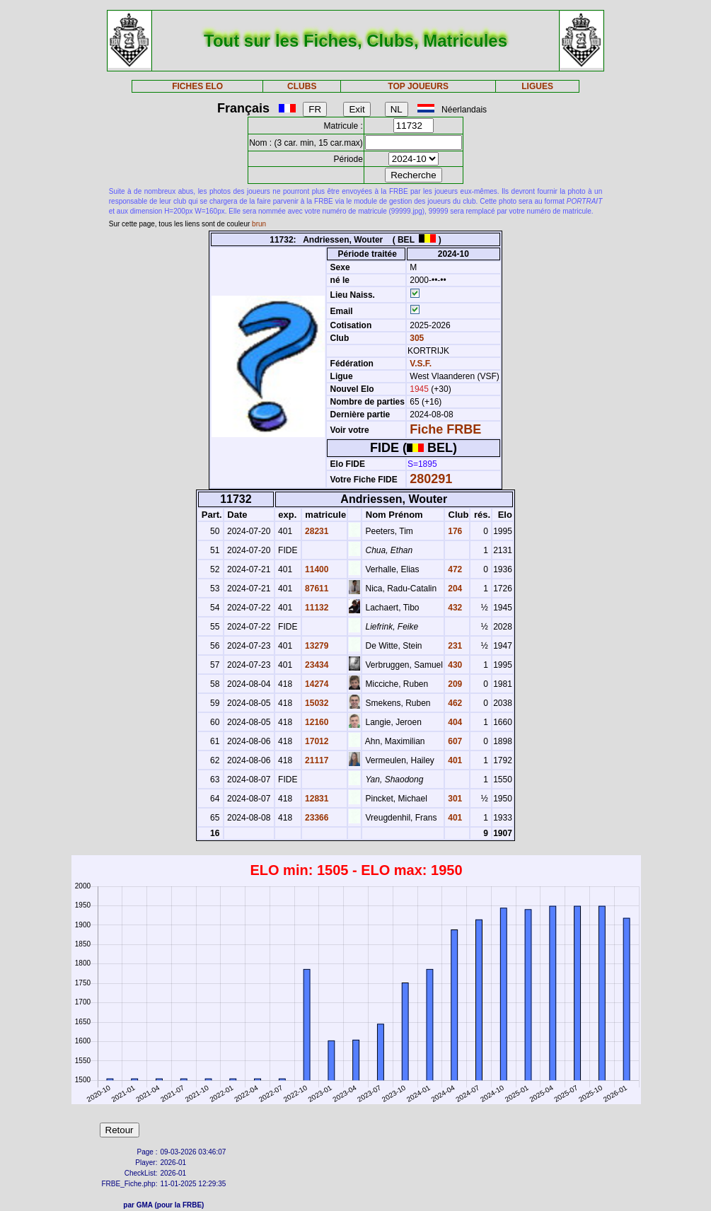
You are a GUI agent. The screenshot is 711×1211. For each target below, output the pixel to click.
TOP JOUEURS (418, 86)
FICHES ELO (197, 86)
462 (454, 703)
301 (454, 799)
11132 (316, 608)
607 (454, 741)
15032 (316, 703)
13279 (316, 646)
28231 (316, 531)
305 (415, 338)
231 (454, 646)
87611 (316, 588)
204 (454, 588)
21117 (316, 760)
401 (454, 760)
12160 (316, 722)
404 (454, 722)
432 (454, 608)
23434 (316, 665)
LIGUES (537, 86)
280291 (431, 479)
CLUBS (301, 86)
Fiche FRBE (445, 429)
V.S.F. (421, 364)
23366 (316, 818)
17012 (316, 741)
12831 (316, 799)
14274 (316, 684)
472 (454, 569)
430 (454, 665)
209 (454, 684)
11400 (316, 569)
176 (454, 531)
